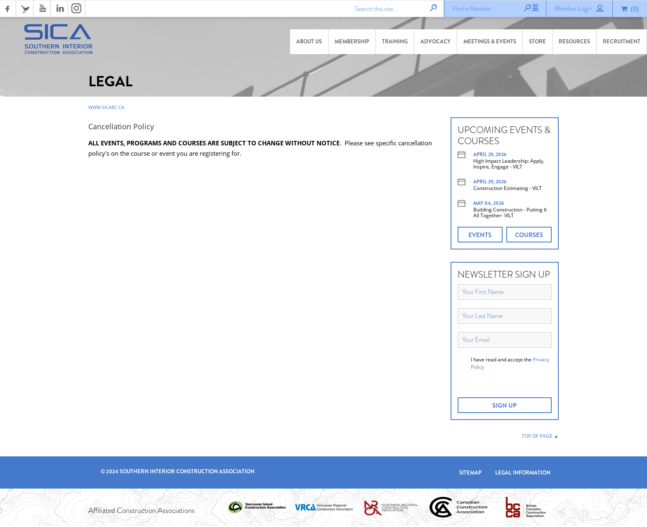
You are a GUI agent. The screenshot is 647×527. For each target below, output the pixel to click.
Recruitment (621, 41)
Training (395, 41)
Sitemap (470, 474)
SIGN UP (504, 406)
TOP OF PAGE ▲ (540, 437)
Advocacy (435, 41)
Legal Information (522, 474)
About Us (309, 41)
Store (537, 41)
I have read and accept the (510, 364)
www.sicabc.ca (106, 108)
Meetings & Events (489, 41)
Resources (574, 41)
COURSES (529, 236)
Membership (352, 41)
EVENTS (479, 236)
